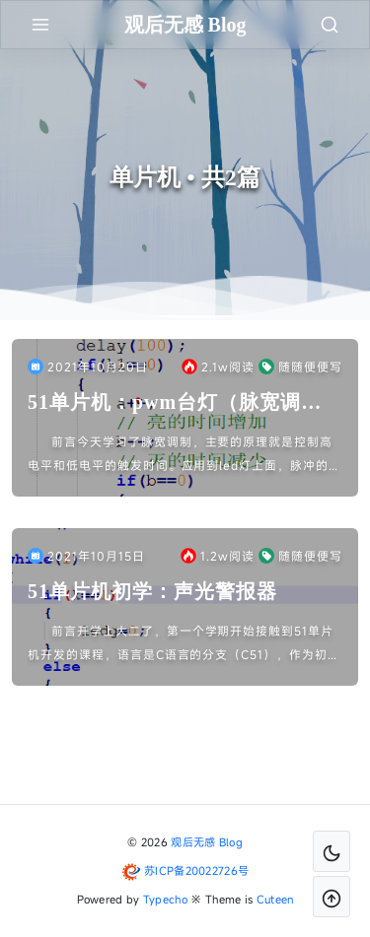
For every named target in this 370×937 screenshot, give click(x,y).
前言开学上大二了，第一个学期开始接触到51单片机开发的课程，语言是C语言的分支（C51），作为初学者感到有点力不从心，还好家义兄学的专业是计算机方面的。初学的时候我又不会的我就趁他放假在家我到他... (184, 644)
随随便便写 (300, 366)
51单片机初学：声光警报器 (152, 591)
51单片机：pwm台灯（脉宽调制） (164, 403)
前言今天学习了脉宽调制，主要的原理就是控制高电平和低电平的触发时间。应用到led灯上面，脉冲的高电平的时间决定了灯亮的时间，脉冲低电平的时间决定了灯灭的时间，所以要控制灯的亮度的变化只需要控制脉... (184, 455)
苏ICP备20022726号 (196, 870)
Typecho (165, 899)
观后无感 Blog (207, 842)
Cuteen (275, 899)
